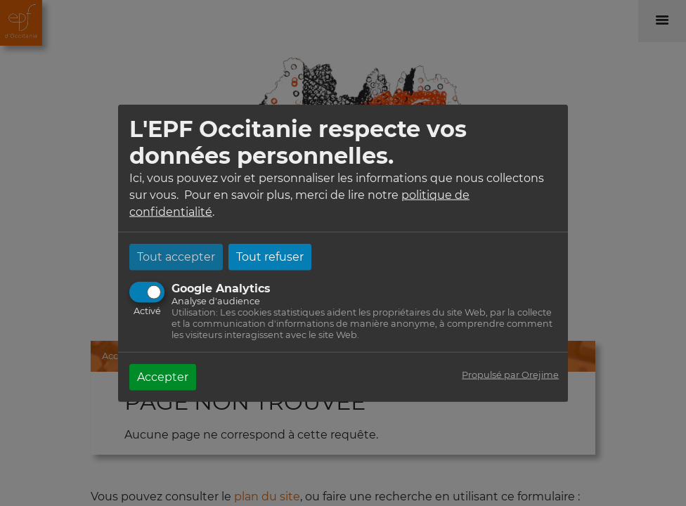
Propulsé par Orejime (510, 374)
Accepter (162, 376)
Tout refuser (270, 256)
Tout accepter (176, 256)
